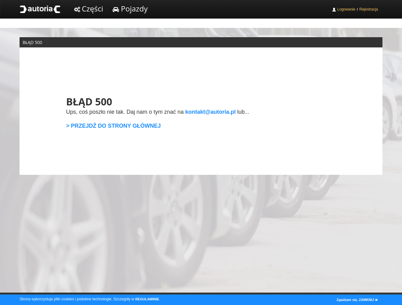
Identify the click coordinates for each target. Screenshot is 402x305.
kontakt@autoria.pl (210, 112)
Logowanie (343, 9)
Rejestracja (368, 9)
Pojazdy (130, 8)
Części (88, 8)
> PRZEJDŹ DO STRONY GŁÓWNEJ (113, 126)
